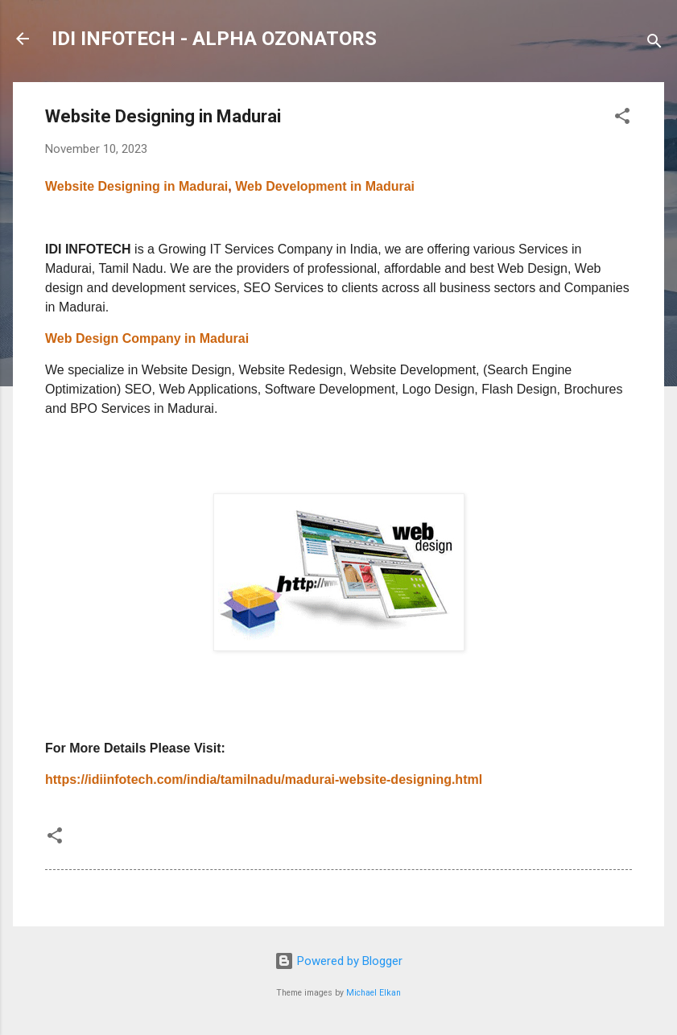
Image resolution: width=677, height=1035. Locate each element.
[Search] (654, 43)
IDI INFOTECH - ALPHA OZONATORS (214, 38)
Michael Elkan (373, 993)
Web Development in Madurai (323, 186)
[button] (622, 118)
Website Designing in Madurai (136, 186)
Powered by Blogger (338, 961)
